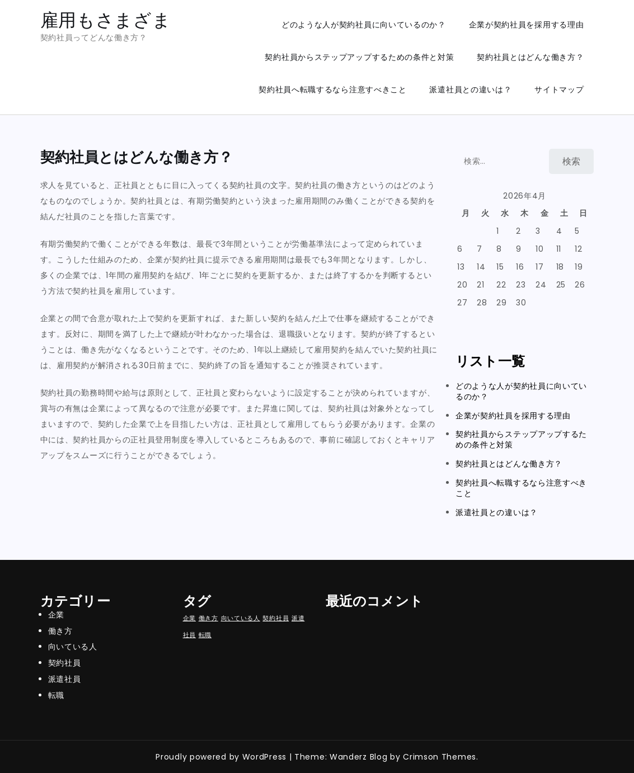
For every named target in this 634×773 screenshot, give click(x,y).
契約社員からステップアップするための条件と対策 (359, 57)
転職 (56, 695)
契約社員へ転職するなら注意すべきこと (333, 89)
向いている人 (72, 646)
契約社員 (64, 662)
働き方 (60, 631)
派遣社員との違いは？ (470, 89)
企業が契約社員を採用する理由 (526, 24)
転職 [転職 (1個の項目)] (205, 635)
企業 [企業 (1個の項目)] (189, 618)
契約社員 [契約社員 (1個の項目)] (275, 618)
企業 (56, 614)
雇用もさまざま (105, 19)
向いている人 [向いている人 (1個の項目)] (240, 618)
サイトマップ (559, 89)
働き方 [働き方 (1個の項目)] (208, 618)
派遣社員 (64, 679)
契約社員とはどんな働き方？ (530, 57)
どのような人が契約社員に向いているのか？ (363, 24)
